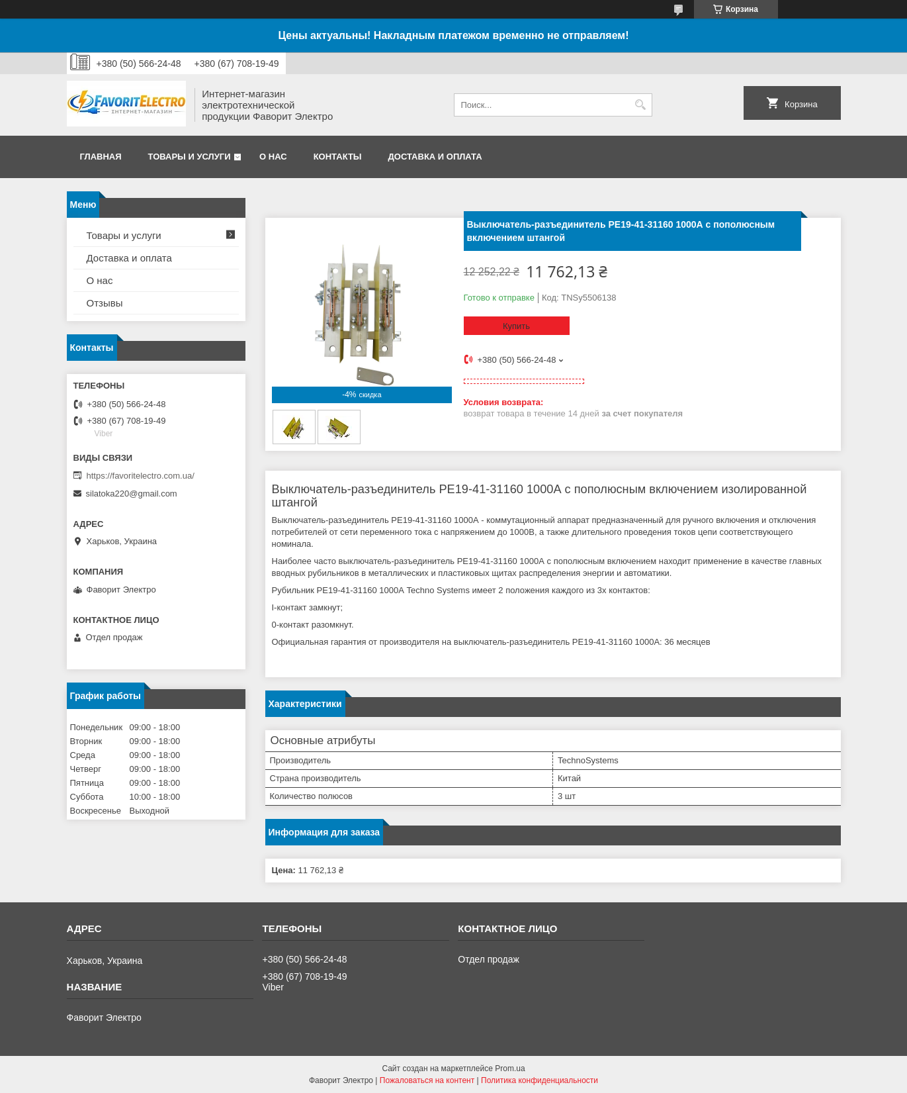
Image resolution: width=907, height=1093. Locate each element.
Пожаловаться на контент (427, 1080)
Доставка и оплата (435, 157)
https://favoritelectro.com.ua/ (140, 476)
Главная (101, 157)
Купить (516, 326)
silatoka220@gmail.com (131, 494)
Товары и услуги (189, 157)
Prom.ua (510, 1068)
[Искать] (640, 105)
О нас (273, 157)
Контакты (338, 157)
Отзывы (105, 303)
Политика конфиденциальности (539, 1080)
